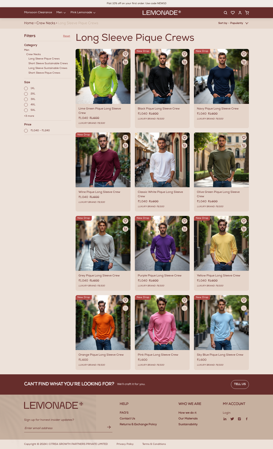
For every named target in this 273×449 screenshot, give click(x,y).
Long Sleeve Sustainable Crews (47, 68)
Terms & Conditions (154, 444)
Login (227, 413)
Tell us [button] (240, 384)
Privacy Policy (125, 444)
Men (47, 62)
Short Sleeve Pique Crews (44, 73)
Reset (66, 36)
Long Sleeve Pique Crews (44, 59)
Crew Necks (48, 64)
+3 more (29, 116)
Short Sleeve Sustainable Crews (48, 63)
